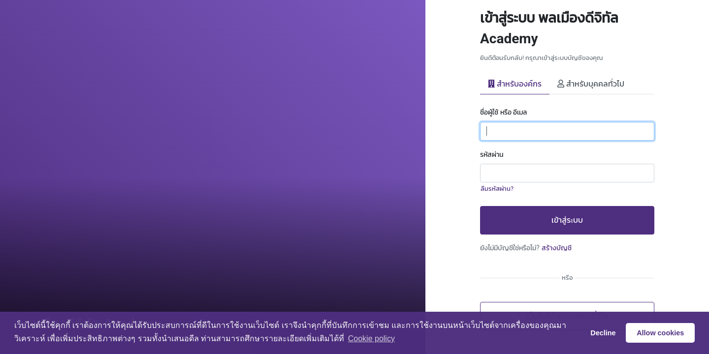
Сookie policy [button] (371, 338)
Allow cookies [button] (660, 333)
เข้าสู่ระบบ (567, 220)
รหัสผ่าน (491, 154)
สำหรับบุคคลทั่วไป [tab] (590, 83)
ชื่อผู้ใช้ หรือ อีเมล (503, 112)
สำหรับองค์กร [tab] (515, 83)
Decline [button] (602, 333)
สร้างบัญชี (557, 248)
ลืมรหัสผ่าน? (497, 188)
